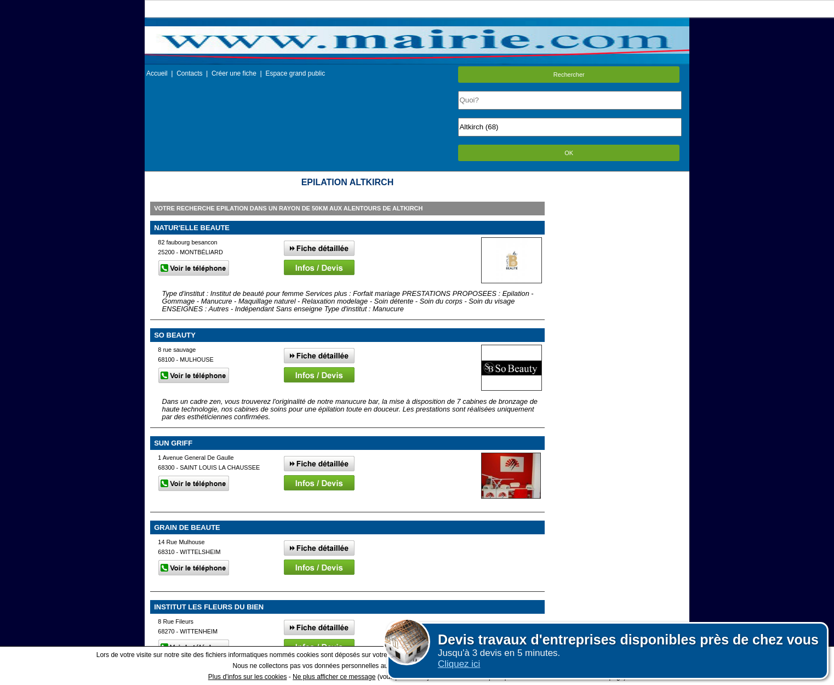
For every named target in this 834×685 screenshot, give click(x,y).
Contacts (189, 73)
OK (568, 153)
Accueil (157, 73)
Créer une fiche (234, 73)
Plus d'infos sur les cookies (247, 677)
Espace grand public (295, 73)
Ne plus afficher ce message (334, 677)
